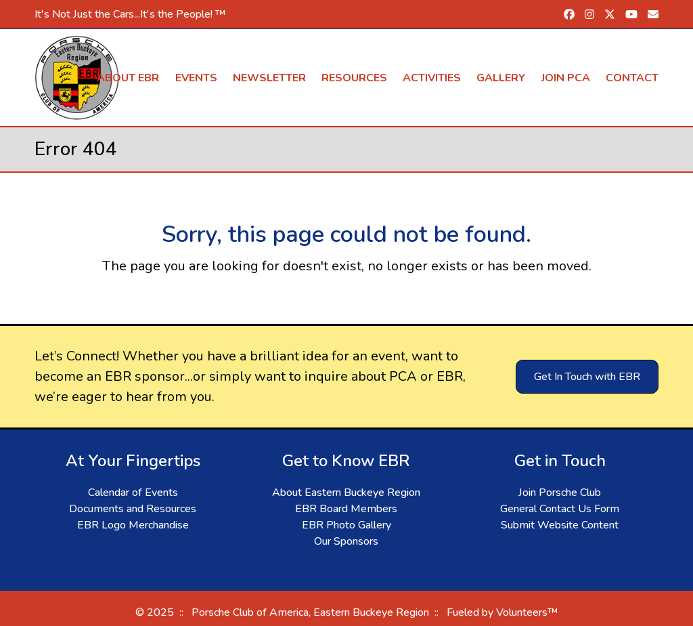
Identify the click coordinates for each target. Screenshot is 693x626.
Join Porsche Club (559, 492)
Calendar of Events (133, 492)
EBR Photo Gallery (346, 525)
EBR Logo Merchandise (133, 525)
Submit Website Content (560, 525)
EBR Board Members (346, 508)
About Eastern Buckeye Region (346, 492)
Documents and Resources (132, 508)
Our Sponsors (346, 541)
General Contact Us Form (559, 508)
